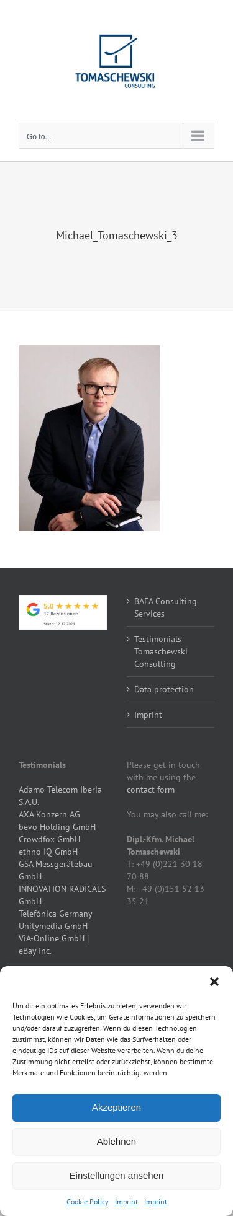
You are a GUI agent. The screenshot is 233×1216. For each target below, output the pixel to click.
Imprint (126, 1201)
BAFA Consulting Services (165, 607)
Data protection (164, 689)
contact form (151, 789)
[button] (214, 982)
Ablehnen (116, 1141)
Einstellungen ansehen (117, 1175)
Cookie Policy (87, 1201)
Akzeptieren (116, 1107)
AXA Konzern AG (49, 814)
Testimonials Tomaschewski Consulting (161, 651)
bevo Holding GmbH (57, 826)
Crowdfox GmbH (49, 839)
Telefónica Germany (56, 913)
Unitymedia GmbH (53, 926)
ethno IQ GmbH (48, 851)
